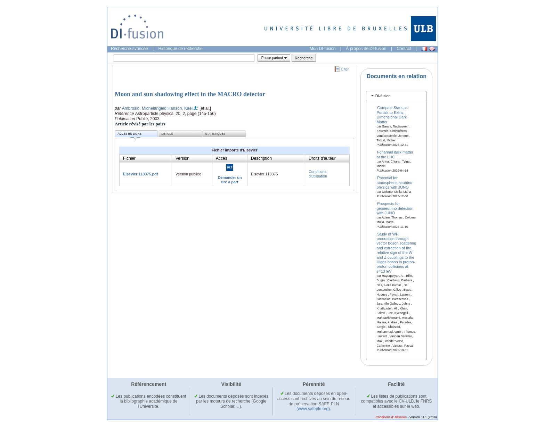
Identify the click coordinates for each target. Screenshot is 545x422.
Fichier (129, 158)
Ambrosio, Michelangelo (144, 108)
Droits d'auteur (322, 158)
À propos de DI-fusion (366, 48)
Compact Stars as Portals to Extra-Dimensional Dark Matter (392, 115)
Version (182, 158)
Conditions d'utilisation (318, 173)
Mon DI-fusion (323, 48)
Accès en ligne (129, 135)
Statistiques (215, 133)
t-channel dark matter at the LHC (395, 154)
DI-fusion (383, 96)
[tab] (396, 96)
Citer (345, 69)
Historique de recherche (180, 48)
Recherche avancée (129, 48)
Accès (221, 158)
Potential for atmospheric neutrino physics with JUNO (395, 182)
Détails (167, 133)
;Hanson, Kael (179, 108)
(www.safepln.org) (313, 408)
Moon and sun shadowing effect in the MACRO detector (190, 94)
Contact (404, 48)
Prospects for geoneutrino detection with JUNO (395, 208)
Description (261, 158)
